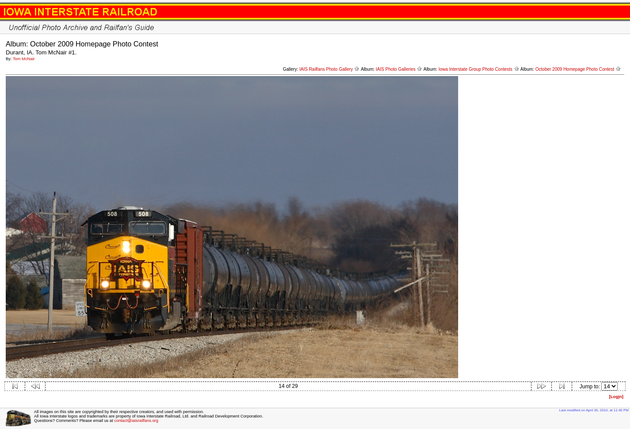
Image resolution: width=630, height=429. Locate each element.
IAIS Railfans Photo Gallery (329, 69)
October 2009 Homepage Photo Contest (578, 69)
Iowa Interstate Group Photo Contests (479, 69)
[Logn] (616, 396)
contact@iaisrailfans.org (136, 420)
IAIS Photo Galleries (399, 69)
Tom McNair (24, 59)
